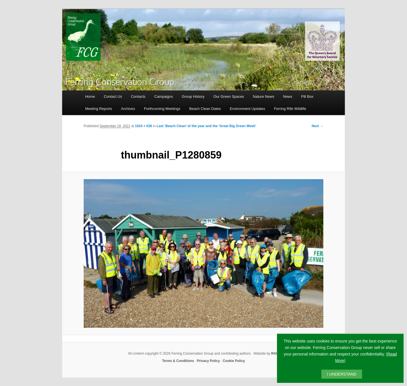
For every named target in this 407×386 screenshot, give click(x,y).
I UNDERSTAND (341, 374)
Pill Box (307, 96)
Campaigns (163, 96)
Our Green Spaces (228, 96)
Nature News (263, 96)
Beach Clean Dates (205, 109)
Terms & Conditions (178, 361)
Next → (317, 126)
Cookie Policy (234, 361)
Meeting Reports (98, 109)
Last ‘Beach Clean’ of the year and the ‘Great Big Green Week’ (206, 126)
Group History (193, 96)
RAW (275, 353)
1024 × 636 (143, 126)
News (288, 96)
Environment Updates (247, 109)
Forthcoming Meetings (162, 109)
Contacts (138, 96)
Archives (128, 109)
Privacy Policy (208, 361)
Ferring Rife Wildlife (290, 109)
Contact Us (113, 96)
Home (90, 96)
